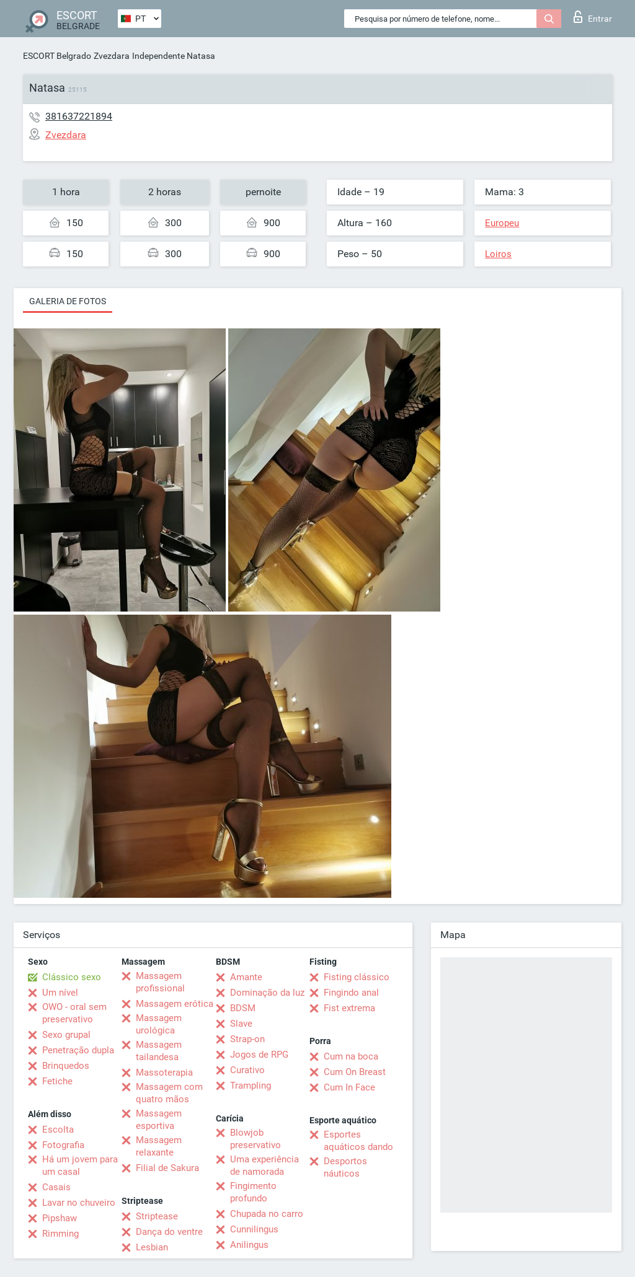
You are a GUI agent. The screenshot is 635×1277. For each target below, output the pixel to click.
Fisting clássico (356, 977)
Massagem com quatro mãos (169, 1093)
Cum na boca (351, 1056)
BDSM (242, 1008)
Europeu (502, 223)
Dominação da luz (267, 992)
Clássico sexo (71, 977)
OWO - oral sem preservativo (74, 1013)
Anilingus (249, 1244)
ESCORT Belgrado (57, 56)
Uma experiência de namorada (264, 1165)
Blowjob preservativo (255, 1139)
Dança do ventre (169, 1231)
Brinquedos (65, 1065)
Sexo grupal (66, 1034)
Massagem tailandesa (159, 1051)
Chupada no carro (266, 1213)
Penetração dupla (78, 1050)
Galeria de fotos (67, 301)
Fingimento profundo (253, 1192)
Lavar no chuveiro (78, 1202)
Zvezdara (112, 56)
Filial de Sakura (167, 1168)
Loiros (498, 254)
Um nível (60, 992)
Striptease (157, 1216)
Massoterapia (164, 1072)
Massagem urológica (159, 1024)
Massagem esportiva (159, 1119)
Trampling (250, 1085)
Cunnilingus (254, 1229)
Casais (56, 1187)
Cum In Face (349, 1087)
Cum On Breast (355, 1071)
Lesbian (152, 1247)
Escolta (58, 1129)
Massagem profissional (160, 982)
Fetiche (57, 1081)
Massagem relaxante (159, 1146)
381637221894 (78, 116)
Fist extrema (349, 1008)
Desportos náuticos (345, 1167)
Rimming (60, 1233)
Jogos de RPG (259, 1054)
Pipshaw (59, 1218)
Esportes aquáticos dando (358, 1140)
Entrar (593, 17)
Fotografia (63, 1145)
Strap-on (247, 1039)
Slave (241, 1023)
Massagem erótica (174, 1003)
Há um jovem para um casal (80, 1165)
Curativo (247, 1070)
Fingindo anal (351, 992)
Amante (246, 977)
